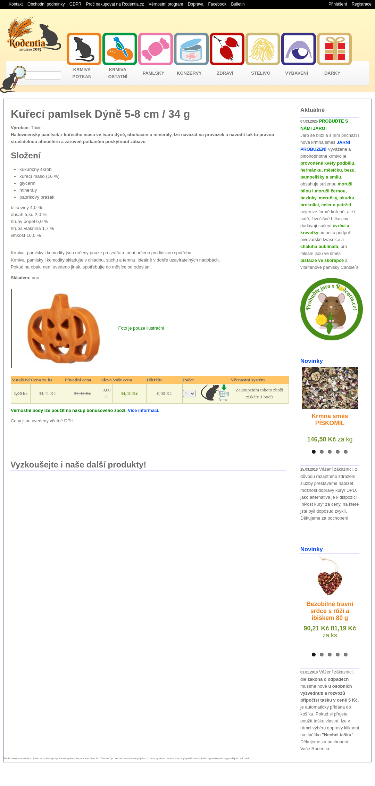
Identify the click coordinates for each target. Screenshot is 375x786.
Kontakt (16, 4)
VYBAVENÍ (296, 73)
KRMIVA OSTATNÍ (117, 73)
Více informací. (143, 410)
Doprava (195, 4)
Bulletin (237, 4)
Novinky (311, 361)
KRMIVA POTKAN (82, 73)
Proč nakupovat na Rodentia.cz (115, 4)
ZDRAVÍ (225, 73)
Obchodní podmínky (46, 4)
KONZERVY (189, 73)
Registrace (362, 4)
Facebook (217, 4)
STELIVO (260, 73)
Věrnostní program (166, 4)
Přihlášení (337, 4)
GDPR (75, 4)
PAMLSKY (154, 73)
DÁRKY (332, 73)
